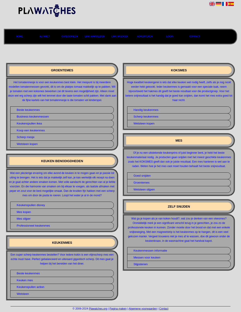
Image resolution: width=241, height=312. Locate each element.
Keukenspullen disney (31, 205)
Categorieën (69, 36)
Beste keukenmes (28, 110)
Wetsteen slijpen (144, 189)
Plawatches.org (98, 308)
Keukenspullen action (30, 287)
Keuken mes (25, 280)
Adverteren (144, 36)
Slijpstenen (140, 264)
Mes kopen (24, 212)
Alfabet (45, 36)
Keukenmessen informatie (150, 250)
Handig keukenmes (145, 110)
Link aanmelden (95, 36)
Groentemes (141, 182)
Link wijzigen (119, 36)
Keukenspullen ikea (29, 123)
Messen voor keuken (146, 257)
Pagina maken (118, 308)
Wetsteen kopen (27, 144)
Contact (194, 36)
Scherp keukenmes (145, 116)
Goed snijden (142, 175)
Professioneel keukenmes (33, 225)
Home (19, 36)
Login (169, 36)
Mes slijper (24, 218)
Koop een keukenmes (31, 130)
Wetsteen (23, 293)
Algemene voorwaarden (143, 308)
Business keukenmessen (33, 116)
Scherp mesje (25, 137)
